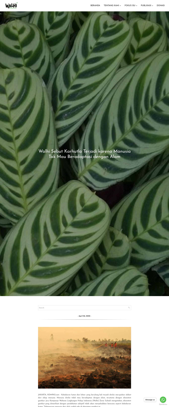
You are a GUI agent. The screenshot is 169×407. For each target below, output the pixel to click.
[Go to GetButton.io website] (163, 404)
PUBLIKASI (146, 6)
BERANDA (95, 6)
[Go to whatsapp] (163, 400)
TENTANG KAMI (111, 6)
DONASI (161, 6)
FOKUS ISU (130, 6)
